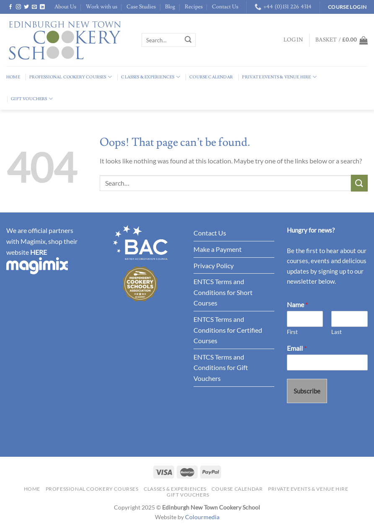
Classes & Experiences (150, 77)
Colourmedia (202, 516)
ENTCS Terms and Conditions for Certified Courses (227, 329)
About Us (65, 6)
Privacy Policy (213, 265)
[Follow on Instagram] (18, 7)
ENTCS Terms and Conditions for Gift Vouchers (220, 367)
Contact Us (225, 6)
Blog (170, 6)
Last (336, 332)
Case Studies (141, 6)
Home (13, 77)
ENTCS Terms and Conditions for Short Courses (223, 292)
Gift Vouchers (32, 99)
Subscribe (307, 391)
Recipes (194, 6)
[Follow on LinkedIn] (42, 7)
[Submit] (188, 40)
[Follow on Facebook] (10, 7)
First (292, 332)
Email (297, 348)
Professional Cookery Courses (70, 77)
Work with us (101, 6)
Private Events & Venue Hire (279, 77)
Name (297, 304)
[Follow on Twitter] (26, 7)
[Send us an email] (34, 7)
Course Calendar (211, 77)
